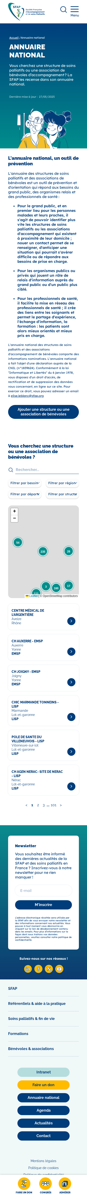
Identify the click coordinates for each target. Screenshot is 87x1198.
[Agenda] (43, 1110)
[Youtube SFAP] (59, 971)
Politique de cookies (43, 1168)
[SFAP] (26, 19)
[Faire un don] (24, 1186)
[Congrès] (45, 1186)
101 (53, 805)
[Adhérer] (65, 1186)
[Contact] (43, 1136)
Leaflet (32, 596)
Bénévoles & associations (31, 1049)
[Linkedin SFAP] (28, 971)
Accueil (14, 37)
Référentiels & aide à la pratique (37, 1003)
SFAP (12, 988)
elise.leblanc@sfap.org (27, 396)
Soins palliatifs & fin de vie (31, 1018)
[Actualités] (43, 1123)
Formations (18, 1034)
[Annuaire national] (43, 1097)
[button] (18, 542)
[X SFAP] (49, 971)
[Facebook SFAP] (38, 971)
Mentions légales (43, 1161)
